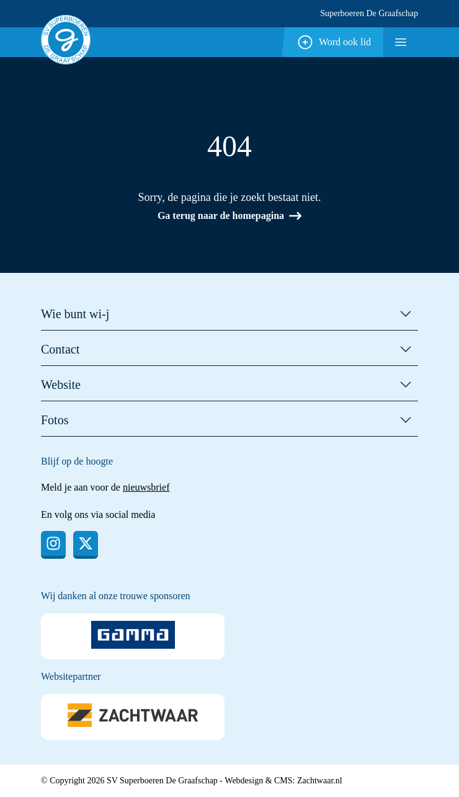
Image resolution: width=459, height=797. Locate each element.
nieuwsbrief (146, 487)
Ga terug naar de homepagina (229, 216)
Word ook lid (333, 42)
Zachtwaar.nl (319, 780)
